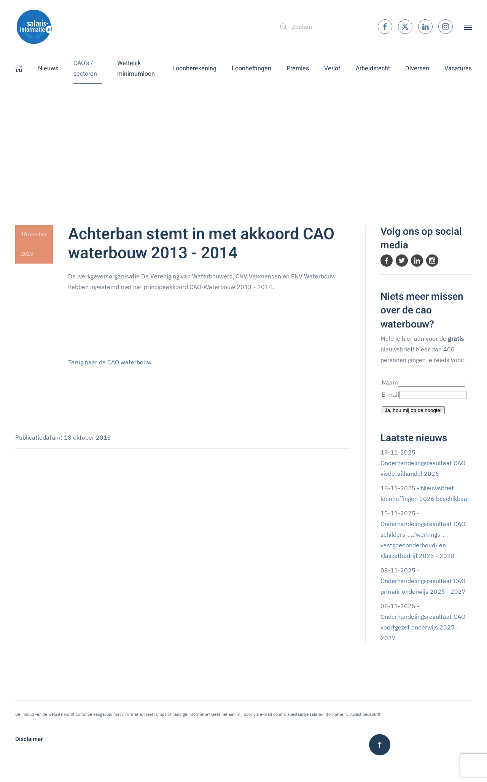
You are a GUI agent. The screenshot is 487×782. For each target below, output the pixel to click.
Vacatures (458, 68)
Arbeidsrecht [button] (373, 68)
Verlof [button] (332, 68)
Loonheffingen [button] (251, 68)
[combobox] (320, 26)
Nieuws (48, 68)
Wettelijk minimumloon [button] (136, 68)
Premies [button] (297, 68)
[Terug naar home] (34, 27)
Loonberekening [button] (194, 68)
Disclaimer (29, 739)
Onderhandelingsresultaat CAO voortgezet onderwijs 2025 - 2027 (422, 627)
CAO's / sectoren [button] (85, 68)
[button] (468, 26)
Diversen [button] (417, 68)
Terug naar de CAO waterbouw (109, 362)
